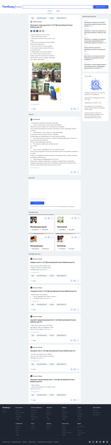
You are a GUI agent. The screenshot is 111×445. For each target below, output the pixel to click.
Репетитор (61, 246)
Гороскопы (65, 423)
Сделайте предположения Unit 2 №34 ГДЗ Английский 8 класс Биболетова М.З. (53, 321)
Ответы (33, 426)
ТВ (78, 428)
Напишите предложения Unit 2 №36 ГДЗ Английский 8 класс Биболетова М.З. (52, 380)
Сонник (64, 426)
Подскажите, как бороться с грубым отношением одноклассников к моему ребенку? (95, 24)
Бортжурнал (96, 414)
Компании (34, 412)
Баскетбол (80, 414)
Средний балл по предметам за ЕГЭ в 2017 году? (95, 98)
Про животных (81, 432)
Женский (49, 407)
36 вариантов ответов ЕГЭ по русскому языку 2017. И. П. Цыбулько (95, 93)
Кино (63, 410)
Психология (62, 227)
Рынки (32, 414)
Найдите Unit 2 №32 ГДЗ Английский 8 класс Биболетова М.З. (52, 262)
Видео (79, 423)
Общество (18, 416)
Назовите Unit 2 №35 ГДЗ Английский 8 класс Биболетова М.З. (53, 351)
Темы (32, 428)
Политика (18, 414)
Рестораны (65, 416)
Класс (33, 423)
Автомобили (97, 407)
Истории (18, 426)
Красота (49, 412)
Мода (48, 410)
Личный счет (34, 416)
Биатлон (79, 416)
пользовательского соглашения (66, 206)
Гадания (64, 430)
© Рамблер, (5, 441)
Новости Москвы (20, 412)
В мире (18, 410)
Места (17, 432)
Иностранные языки (38, 227)
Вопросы (49, 426)
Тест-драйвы (96, 412)
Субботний (19, 423)
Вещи (17, 430)
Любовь (49, 414)
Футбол (79, 410)
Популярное (80, 426)
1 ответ (33, 109)
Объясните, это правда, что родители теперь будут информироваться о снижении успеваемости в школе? (95, 41)
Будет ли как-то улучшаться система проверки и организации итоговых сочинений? (94, 58)
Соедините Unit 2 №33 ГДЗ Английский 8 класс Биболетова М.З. (53, 291)
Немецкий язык (36, 246)
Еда (48, 416)
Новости (95, 410)
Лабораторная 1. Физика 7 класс (93, 102)
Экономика (34, 410)
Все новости (19, 407)
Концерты (64, 412)
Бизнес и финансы (36, 407)
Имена (64, 428)
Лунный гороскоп (67, 432)
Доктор (49, 423)
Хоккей (79, 412)
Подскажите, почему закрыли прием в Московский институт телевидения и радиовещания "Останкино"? (95, 66)
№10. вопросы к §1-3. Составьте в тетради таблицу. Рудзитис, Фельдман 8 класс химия (95, 108)
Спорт (79, 407)
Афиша (64, 407)
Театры (64, 414)
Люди (17, 428)
